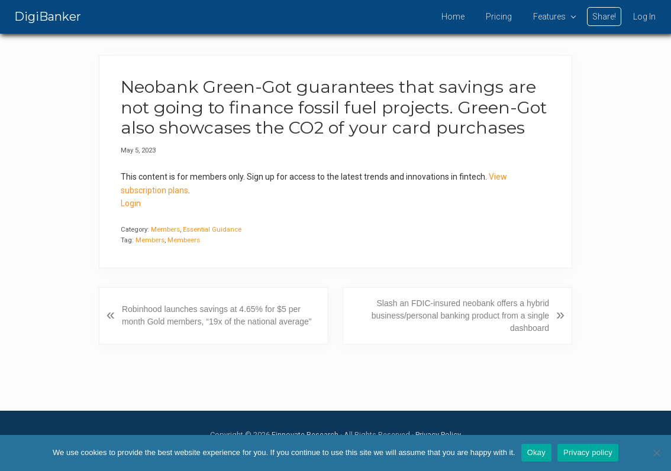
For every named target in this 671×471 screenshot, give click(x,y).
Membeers (183, 240)
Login (131, 203)
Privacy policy (587, 452)
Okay (536, 452)
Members (165, 229)
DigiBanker (47, 16)
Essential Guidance (212, 229)
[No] (656, 453)
